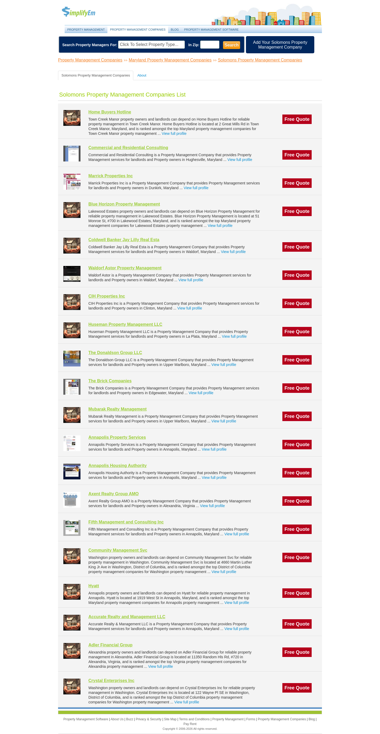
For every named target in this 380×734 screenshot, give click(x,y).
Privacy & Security (149, 719)
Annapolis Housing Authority (117, 465)
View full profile (174, 133)
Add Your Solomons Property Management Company (280, 44)
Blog (175, 29)
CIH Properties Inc (106, 296)
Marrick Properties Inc (110, 176)
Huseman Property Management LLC (125, 324)
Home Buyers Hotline (109, 112)
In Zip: (194, 45)
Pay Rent (189, 724)
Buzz (130, 719)
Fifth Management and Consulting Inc (126, 522)
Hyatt (93, 586)
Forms (251, 719)
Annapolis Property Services (117, 437)
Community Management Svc (117, 550)
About (141, 75)
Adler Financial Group (110, 645)
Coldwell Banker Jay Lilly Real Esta (123, 239)
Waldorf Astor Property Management (125, 268)
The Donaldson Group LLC (115, 352)
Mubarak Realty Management (117, 409)
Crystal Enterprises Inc (111, 680)
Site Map (171, 719)
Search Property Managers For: (89, 45)
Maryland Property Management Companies (170, 60)
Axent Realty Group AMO (113, 494)
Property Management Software (211, 29)
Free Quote (297, 119)
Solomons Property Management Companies (260, 60)
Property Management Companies (137, 29)
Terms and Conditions (195, 719)
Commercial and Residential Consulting (128, 147)
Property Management (84, 12)
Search (232, 45)
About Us (118, 719)
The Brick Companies (110, 381)
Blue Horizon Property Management (124, 204)
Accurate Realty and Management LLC (126, 616)
